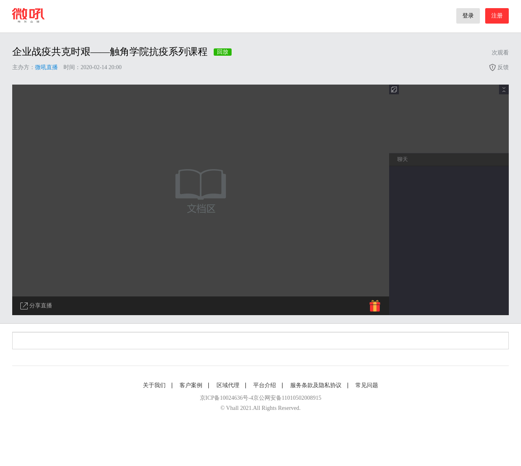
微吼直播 (46, 67)
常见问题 (366, 385)
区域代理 (228, 385)
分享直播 (36, 306)
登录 (468, 16)
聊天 (402, 159)
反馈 (498, 67)
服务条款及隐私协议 (315, 385)
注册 (497, 16)
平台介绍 (264, 385)
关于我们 (154, 385)
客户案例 (191, 385)
